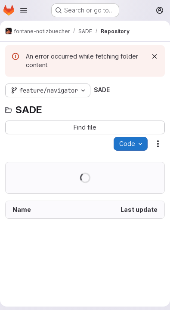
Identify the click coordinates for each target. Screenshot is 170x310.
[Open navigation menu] (24, 10)
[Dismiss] (154, 56)
